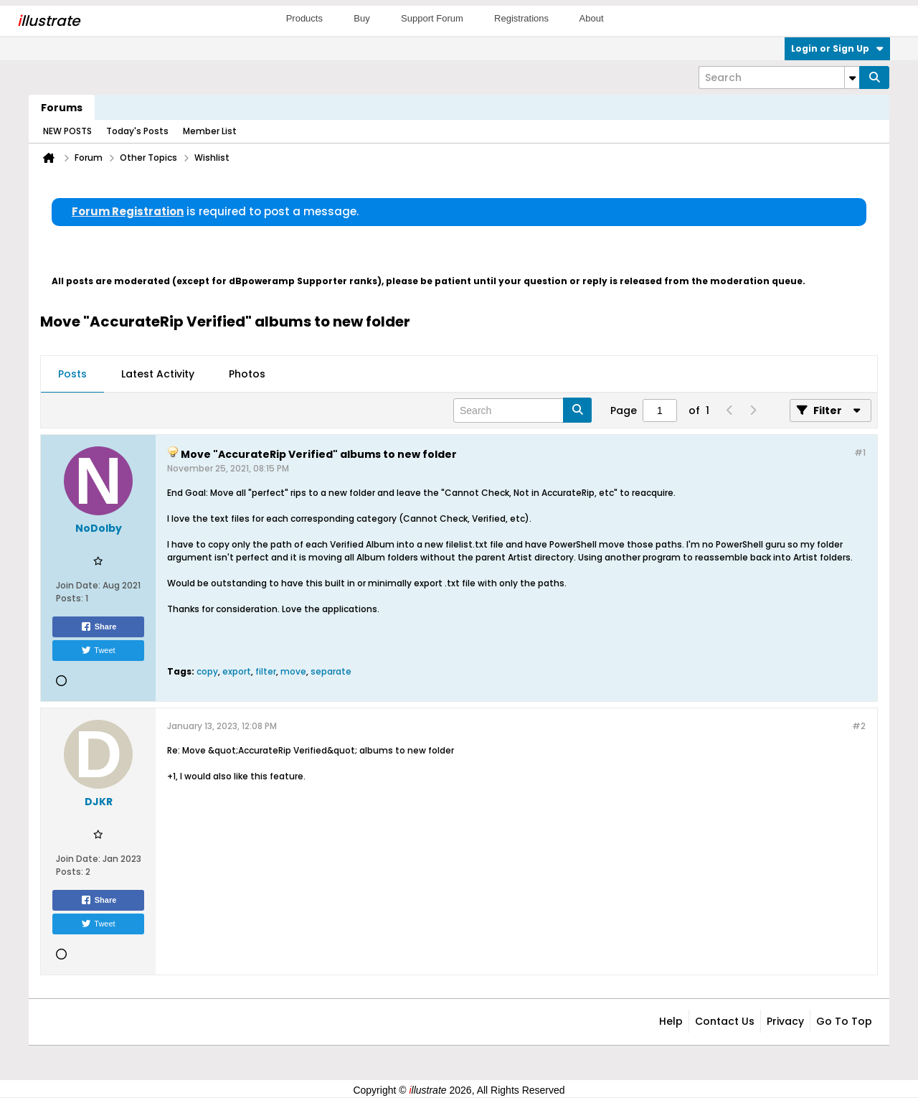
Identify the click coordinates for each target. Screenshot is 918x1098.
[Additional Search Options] (852, 77)
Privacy (785, 1021)
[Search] (779, 77)
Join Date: (78, 585)
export (236, 671)
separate (331, 671)
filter (265, 671)
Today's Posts (137, 131)
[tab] (72, 374)
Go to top (844, 1021)
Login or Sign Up (837, 48)
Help (671, 1021)
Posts (72, 374)
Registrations (521, 18)
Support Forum (432, 18)
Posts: (69, 598)
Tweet (98, 650)
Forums (61, 107)
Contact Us (724, 1021)
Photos (247, 374)
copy (207, 671)
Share (98, 626)
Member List (210, 131)
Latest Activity (157, 374)
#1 (860, 452)
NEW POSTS (67, 131)
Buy (361, 18)
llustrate (48, 21)
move (293, 671)
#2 (859, 726)
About (591, 18)
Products (304, 18)
